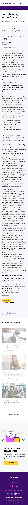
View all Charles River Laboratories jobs (13, 21)
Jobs (7, 8)
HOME (3, 8)
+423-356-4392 (14, 482)
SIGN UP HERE (11, 462)
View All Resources (14, 414)
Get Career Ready (10, 354)
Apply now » (5, 295)
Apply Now (7, 300)
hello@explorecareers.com (14, 480)
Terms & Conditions (9, 502)
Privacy (16, 502)
